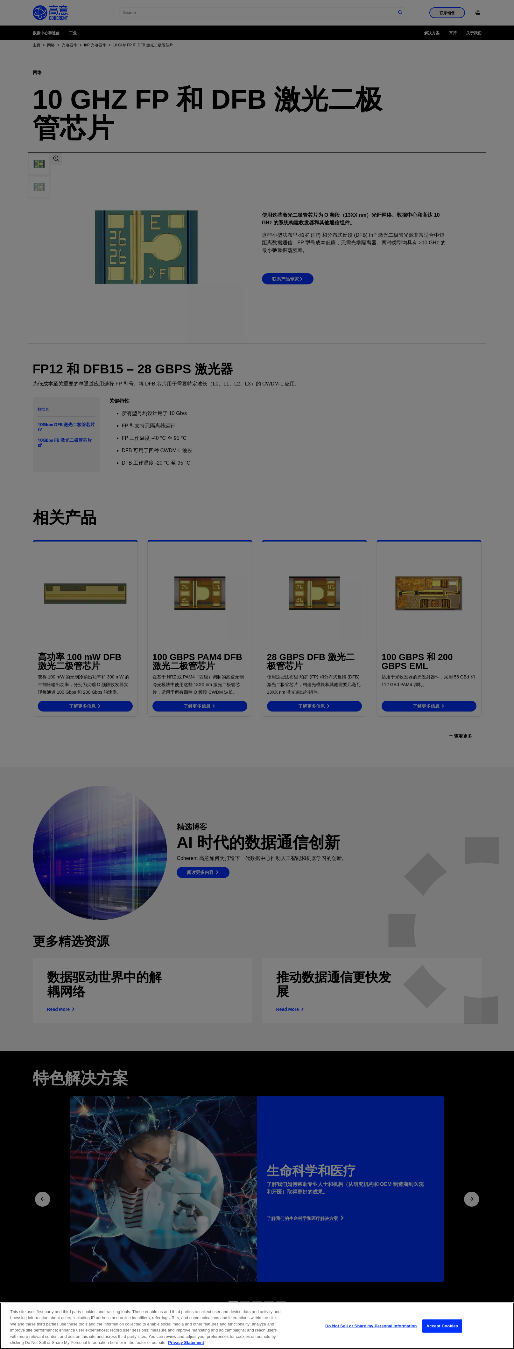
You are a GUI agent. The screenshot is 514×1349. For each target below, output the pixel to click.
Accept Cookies (442, 1335)
